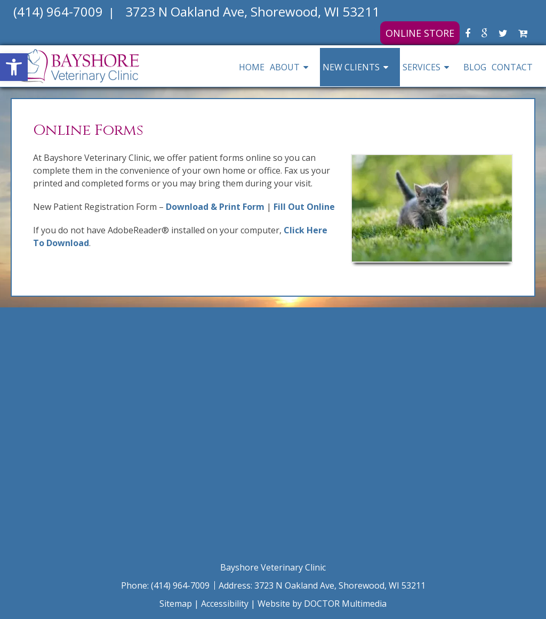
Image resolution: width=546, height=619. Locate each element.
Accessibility (224, 603)
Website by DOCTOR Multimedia (322, 603)
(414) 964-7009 (181, 585)
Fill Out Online (304, 207)
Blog (474, 67)
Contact (512, 67)
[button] (14, 67)
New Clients (351, 67)
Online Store (420, 33)
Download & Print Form (215, 207)
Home (251, 67)
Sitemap (175, 603)
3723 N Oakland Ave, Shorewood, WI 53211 (339, 585)
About (285, 67)
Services (421, 67)
